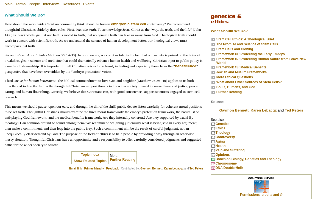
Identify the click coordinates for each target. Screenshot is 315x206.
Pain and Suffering (230, 150)
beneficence (185, 66)
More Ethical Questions (234, 77)
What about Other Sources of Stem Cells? (249, 82)
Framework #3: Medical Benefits (241, 67)
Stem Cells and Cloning (234, 49)
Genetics (223, 124)
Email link (75, 168)
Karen (264, 110)
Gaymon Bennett (151, 168)
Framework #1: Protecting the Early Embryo (250, 54)
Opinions (223, 155)
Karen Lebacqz (173, 168)
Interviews (51, 4)
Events (88, 4)
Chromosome (226, 163)
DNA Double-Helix (230, 168)
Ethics (220, 128)
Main (9, 4)
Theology (223, 133)
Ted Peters (196, 168)
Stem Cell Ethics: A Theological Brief (245, 39)
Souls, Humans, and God (235, 87)
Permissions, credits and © (261, 195)
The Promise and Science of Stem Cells (247, 44)
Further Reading (122, 160)
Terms (21, 4)
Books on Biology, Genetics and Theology (248, 159)
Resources (71, 4)
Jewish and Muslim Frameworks (241, 72)
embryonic (120, 24)
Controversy (225, 137)
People (34, 4)
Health (221, 146)
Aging (220, 141)
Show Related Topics (90, 161)
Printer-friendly (94, 168)
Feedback (112, 168)
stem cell (138, 24)
